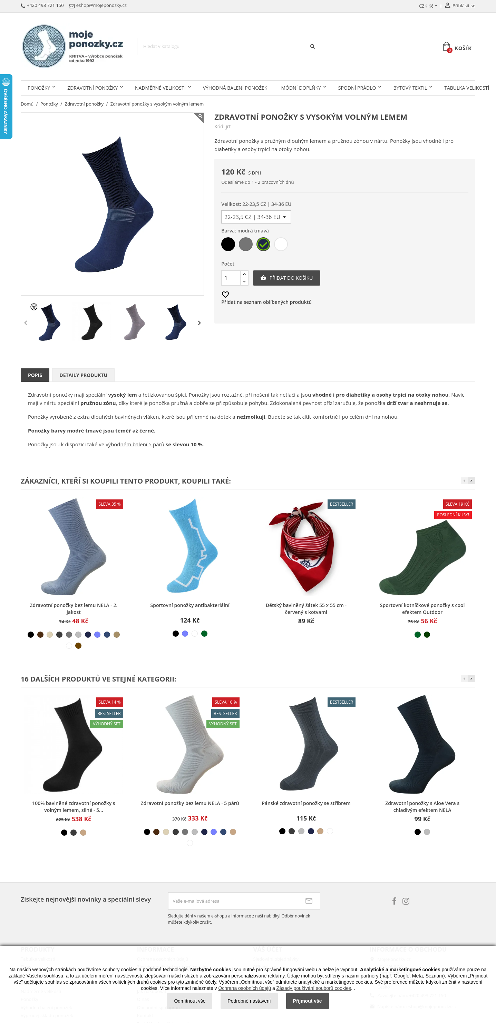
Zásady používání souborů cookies (313, 988)
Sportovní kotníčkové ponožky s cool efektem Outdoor (422, 608)
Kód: (219, 126)
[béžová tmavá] (117, 635)
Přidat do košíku (286, 278)
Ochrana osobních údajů (244, 988)
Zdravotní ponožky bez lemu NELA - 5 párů (189, 803)
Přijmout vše (307, 1001)
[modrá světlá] (97, 635)
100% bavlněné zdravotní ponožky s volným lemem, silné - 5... (73, 806)
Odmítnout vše (189, 1001)
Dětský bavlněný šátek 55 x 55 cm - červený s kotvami (306, 608)
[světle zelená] (204, 633)
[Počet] (231, 278)
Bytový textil (410, 88)
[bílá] (281, 245)
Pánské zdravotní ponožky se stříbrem (306, 803)
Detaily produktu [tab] (83, 375)
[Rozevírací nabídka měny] (429, 6)
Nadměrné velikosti (160, 88)
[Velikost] (256, 217)
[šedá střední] (246, 245)
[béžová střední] (83, 833)
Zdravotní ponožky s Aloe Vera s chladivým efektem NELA (422, 806)
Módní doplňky (301, 88)
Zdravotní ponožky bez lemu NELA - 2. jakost (74, 608)
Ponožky (39, 88)
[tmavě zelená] (427, 635)
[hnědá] (40, 635)
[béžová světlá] (50, 635)
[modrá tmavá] (263, 245)
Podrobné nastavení (249, 1001)
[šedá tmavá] (59, 635)
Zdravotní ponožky (92, 88)
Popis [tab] (35, 375)
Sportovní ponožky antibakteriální (190, 605)
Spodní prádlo (357, 88)
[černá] (228, 245)
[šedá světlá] (78, 635)
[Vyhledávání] (228, 46)
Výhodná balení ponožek (235, 88)
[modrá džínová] (107, 635)
